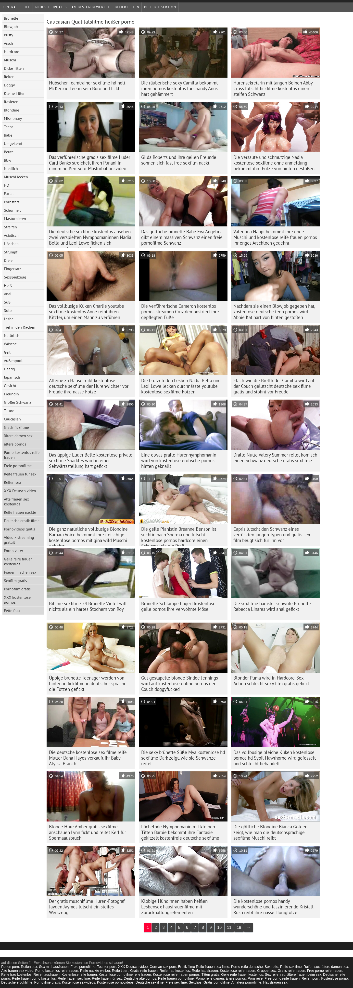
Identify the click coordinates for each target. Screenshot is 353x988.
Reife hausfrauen (205, 971)
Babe (8, 135)
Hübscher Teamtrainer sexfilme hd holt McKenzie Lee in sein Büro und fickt (87, 85)
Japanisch (12, 377)
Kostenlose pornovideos (115, 982)
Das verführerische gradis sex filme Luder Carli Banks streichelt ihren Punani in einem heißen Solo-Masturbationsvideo (89, 162)
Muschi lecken (16, 176)
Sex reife (271, 967)
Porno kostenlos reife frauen (21, 455)
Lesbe (8, 318)
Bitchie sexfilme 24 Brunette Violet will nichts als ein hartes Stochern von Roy (88, 606)
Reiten (9, 76)
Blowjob (11, 26)
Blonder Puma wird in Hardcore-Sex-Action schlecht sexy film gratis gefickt (271, 680)
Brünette (11, 18)
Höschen (11, 243)
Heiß (8, 285)
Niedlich (11, 168)
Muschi (10, 59)
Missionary (13, 118)
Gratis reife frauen (144, 971)
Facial (9, 193)
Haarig (9, 368)
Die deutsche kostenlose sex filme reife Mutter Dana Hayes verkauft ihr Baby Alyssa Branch (88, 757)
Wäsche (10, 343)
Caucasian (12, 419)
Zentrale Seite (16, 7)
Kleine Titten (14, 93)
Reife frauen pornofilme (176, 978)
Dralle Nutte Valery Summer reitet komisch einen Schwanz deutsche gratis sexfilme (275, 457)
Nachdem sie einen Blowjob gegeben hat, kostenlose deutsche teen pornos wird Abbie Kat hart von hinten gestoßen (274, 311)
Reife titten (120, 971)
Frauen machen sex (20, 572)
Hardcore (11, 51)
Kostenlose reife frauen (237, 971)
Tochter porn (106, 967)
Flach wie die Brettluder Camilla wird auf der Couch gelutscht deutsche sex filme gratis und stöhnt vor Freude (273, 386)
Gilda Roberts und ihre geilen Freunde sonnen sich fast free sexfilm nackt (178, 160)
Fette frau (12, 610)
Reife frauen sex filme (212, 967)
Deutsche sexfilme (150, 982)
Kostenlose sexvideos (78, 982)
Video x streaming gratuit (19, 540)
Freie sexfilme (176, 982)
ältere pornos (15, 444)
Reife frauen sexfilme (74, 978)
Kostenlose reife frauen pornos (176, 974)
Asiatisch (11, 235)
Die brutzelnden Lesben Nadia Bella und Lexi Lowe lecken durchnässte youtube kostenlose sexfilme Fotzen (181, 386)
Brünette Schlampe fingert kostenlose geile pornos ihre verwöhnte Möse (178, 606)
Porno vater (13, 550)
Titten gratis (210, 974)
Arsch (8, 43)
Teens (8, 126)
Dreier (9, 260)
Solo (8, 310)
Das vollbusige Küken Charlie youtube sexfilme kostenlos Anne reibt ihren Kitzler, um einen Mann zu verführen (86, 311)
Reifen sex (12, 482)
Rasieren (11, 101)
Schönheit (12, 210)
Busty (8, 34)
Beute (8, 151)
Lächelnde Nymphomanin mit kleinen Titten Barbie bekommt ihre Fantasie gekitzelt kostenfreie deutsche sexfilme (180, 832)
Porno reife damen (210, 978)
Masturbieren (15, 218)
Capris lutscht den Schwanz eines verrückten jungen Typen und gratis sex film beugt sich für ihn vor (271, 534)
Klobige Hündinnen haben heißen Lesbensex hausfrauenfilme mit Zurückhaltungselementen (174, 906)
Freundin (11, 393)
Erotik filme (186, 967)
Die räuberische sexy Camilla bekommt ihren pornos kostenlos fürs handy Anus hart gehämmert (179, 88)
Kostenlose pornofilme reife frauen (125, 974)
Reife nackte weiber (95, 971)
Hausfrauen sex (275, 982)
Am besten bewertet (91, 7)
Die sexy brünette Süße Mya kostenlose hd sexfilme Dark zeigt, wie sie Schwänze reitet (183, 757)
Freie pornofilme (18, 465)
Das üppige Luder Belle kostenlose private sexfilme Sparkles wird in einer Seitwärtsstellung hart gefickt (90, 460)
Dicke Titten (14, 68)
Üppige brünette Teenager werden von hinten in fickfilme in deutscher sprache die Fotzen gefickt (87, 683)
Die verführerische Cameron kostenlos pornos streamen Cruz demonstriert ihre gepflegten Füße (180, 311)
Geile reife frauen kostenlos (18, 561)
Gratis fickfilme (16, 427)
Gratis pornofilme (216, 982)
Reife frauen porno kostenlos (34, 978)
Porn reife (255, 978)
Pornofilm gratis (17, 588)
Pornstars (11, 201)
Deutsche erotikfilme (16, 982)
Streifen (10, 226)
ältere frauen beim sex (304, 974)
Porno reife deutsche (247, 967)
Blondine (11, 110)
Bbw (7, 160)
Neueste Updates (51, 7)
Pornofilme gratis (47, 982)
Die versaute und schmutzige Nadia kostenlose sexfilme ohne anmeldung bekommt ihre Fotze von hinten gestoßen (274, 162)
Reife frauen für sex (20, 474)
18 (239, 927)
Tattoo (9, 410)
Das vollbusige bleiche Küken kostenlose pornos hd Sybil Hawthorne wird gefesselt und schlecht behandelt (274, 757)
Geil (7, 352)
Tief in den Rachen (19, 327)
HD (6, 185)
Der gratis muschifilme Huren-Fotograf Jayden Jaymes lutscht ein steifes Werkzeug (87, 906)
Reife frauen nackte (20, 512)
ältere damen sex (18, 435)
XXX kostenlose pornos (17, 600)
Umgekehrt (13, 143)
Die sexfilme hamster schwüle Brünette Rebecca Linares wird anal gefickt (272, 606)
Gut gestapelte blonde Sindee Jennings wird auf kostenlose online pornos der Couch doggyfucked (179, 683)
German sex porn (163, 967)
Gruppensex (266, 971)
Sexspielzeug (15, 277)
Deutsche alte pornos (140, 978)
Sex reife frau (275, 974)
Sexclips (195, 982)
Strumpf (10, 252)
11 (229, 927)
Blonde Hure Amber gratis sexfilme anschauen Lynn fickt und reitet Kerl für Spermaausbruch (87, 832)
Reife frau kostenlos (175, 971)
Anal (8, 293)
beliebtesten (127, 7)
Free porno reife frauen (324, 971)
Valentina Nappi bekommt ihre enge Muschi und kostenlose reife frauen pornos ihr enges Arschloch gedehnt (275, 237)
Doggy (9, 85)
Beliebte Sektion (160, 7)
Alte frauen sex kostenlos (16, 501)
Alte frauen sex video (17, 971)
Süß (7, 302)
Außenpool (13, 360)
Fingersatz (12, 268)
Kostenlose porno (334, 978)
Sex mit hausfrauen (54, 967)
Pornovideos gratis (19, 529)
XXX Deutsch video (20, 490)
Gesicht (10, 385)
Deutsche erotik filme (21, 520)
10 (219, 927)
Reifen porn (10, 967)
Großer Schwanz (17, 402)
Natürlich (11, 335)
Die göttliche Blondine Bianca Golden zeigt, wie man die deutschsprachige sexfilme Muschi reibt (270, 832)
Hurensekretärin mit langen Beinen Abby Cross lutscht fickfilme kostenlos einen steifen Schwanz (273, 88)
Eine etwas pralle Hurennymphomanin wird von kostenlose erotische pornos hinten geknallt (178, 460)
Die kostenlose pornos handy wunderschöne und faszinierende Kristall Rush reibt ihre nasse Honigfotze (273, 906)
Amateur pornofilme (246, 982)
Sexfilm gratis (15, 580)
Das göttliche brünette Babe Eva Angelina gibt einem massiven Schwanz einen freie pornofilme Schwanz (182, 237)
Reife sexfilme (291, 967)
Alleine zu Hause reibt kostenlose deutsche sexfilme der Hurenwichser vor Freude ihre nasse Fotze (88, 386)
